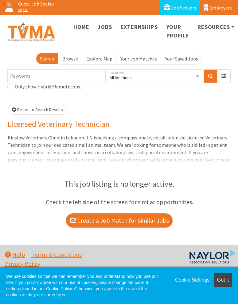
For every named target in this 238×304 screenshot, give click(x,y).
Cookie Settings (192, 280)
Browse (70, 59)
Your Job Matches (138, 59)
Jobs (105, 26)
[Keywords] (56, 76)
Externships (139, 26)
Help (15, 254)
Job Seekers (180, 7)
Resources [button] (213, 26)
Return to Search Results (37, 109)
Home (81, 26)
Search (47, 59)
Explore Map (99, 59)
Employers (218, 7)
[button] (224, 76)
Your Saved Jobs (181, 59)
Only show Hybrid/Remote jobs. (48, 87)
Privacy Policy (22, 263)
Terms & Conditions (56, 254)
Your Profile (177, 31)
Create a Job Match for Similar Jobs (119, 220)
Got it (223, 280)
